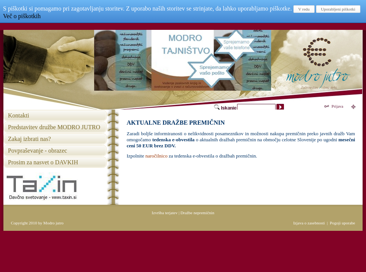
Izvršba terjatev (164, 212)
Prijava (337, 106)
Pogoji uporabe (342, 223)
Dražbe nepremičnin (197, 212)
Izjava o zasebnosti (309, 223)
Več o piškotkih (22, 16)
